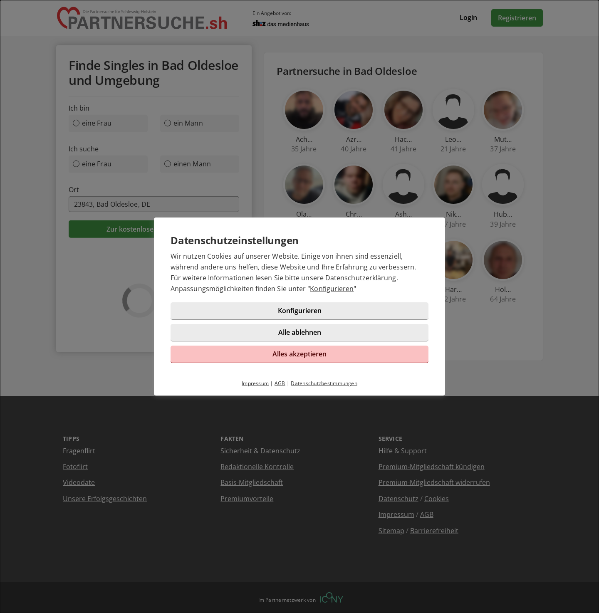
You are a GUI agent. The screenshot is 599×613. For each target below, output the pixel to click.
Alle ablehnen (299, 332)
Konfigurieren (332, 288)
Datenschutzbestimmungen (324, 383)
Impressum (255, 383)
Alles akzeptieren (299, 353)
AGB (280, 383)
